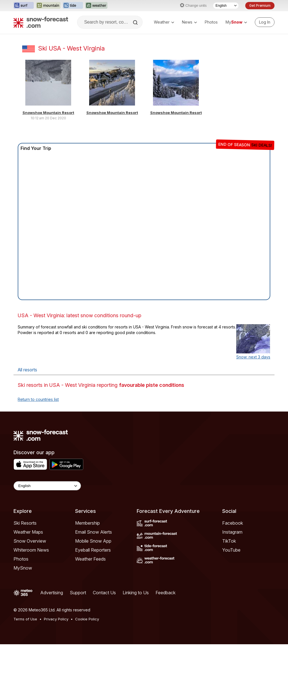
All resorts (27, 370)
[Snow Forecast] (41, 22)
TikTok (229, 541)
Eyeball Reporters (93, 550)
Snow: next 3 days (253, 357)
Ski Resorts (25, 523)
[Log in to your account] (264, 22)
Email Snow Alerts (93, 532)
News (189, 22)
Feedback (166, 592)
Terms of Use (25, 619)
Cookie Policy (87, 619)
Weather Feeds (90, 559)
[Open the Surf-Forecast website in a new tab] (24, 5)
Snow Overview (30, 541)
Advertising (51, 592)
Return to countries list (38, 399)
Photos (211, 22)
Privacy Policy (56, 619)
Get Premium (260, 5)
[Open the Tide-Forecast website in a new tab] (73, 5)
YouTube (231, 550)
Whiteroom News (31, 550)
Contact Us (104, 592)
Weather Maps (28, 532)
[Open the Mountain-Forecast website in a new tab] (48, 5)
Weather (164, 22)
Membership (87, 523)
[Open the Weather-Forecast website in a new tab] (96, 5)
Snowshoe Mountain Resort (48, 112)
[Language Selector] (225, 6)
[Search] (135, 22)
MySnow (23, 568)
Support (78, 592)
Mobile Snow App (93, 541)
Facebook (232, 523)
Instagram (232, 532)
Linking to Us (136, 592)
